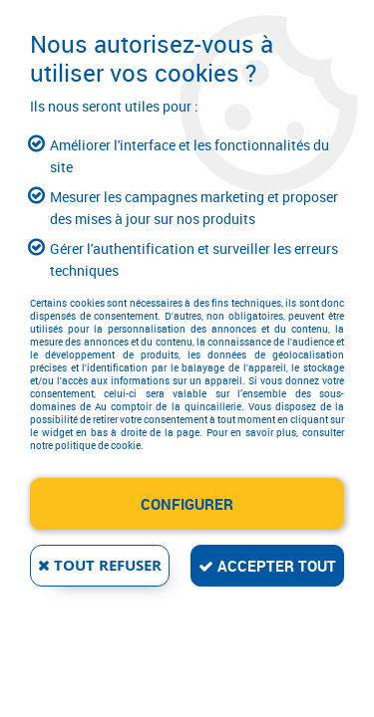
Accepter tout (267, 566)
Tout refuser (100, 565)
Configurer (187, 504)
